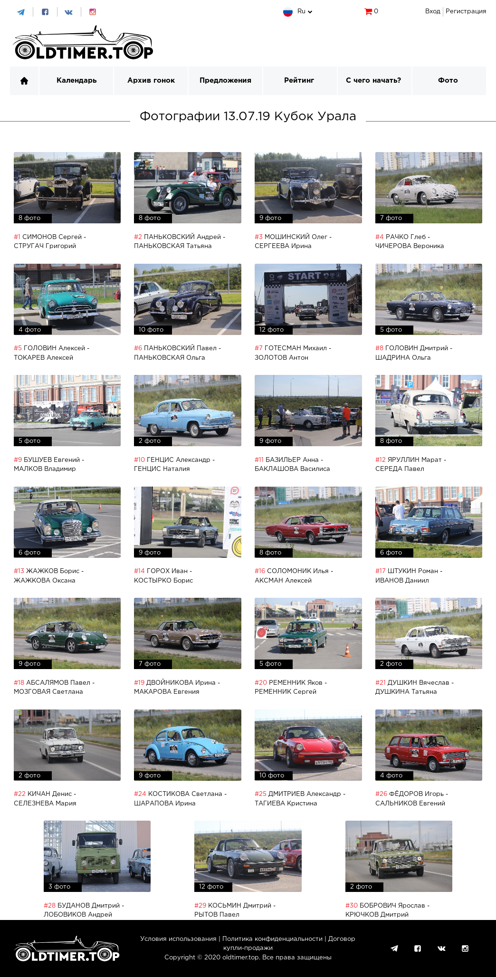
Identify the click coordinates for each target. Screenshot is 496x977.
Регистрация (466, 11)
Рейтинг (299, 80)
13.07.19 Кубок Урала (290, 116)
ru (301, 11)
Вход (432, 11)
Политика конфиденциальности (272, 939)
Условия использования (178, 939)
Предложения (225, 80)
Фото (448, 80)
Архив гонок (151, 80)
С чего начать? (373, 80)
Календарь (76, 80)
